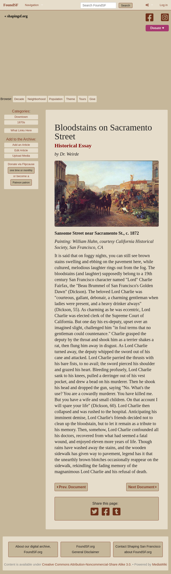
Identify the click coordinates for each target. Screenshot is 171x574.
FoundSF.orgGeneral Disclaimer (85, 549)
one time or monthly (21, 170)
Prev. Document (71, 487)
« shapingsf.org (16, 16)
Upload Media (21, 155)
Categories (20, 111)
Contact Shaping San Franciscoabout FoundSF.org (137, 549)
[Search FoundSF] (98, 5)
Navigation (32, 5)
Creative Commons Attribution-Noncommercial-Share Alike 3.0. (87, 564)
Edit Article (21, 150)
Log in (164, 5)
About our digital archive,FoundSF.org (33, 549)
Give (92, 99)
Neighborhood (36, 99)
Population (56, 99)
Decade (19, 99)
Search (125, 5)
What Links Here (21, 130)
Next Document (142, 487)
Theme (70, 99)
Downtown (21, 116)
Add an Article (21, 144)
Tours (82, 99)
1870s (21, 122)
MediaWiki (159, 564)
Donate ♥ (157, 28)
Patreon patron (21, 182)
